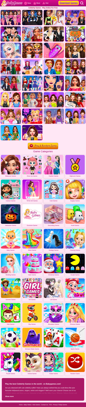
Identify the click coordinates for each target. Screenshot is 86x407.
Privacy (55, 405)
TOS (50, 405)
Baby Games (63, 405)
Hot (45, 3)
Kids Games (36, 405)
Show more (9, 396)
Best (36, 3)
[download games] (68, 1)
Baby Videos (27, 405)
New (27, 3)
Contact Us (44, 405)
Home (21, 405)
